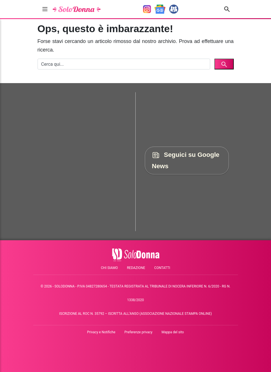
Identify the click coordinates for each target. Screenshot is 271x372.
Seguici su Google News (186, 160)
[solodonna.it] (76, 9)
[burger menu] (45, 9)
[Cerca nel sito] (226, 9)
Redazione (136, 268)
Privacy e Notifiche (101, 332)
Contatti (162, 268)
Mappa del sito (173, 332)
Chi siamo (109, 268)
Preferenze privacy (138, 332)
